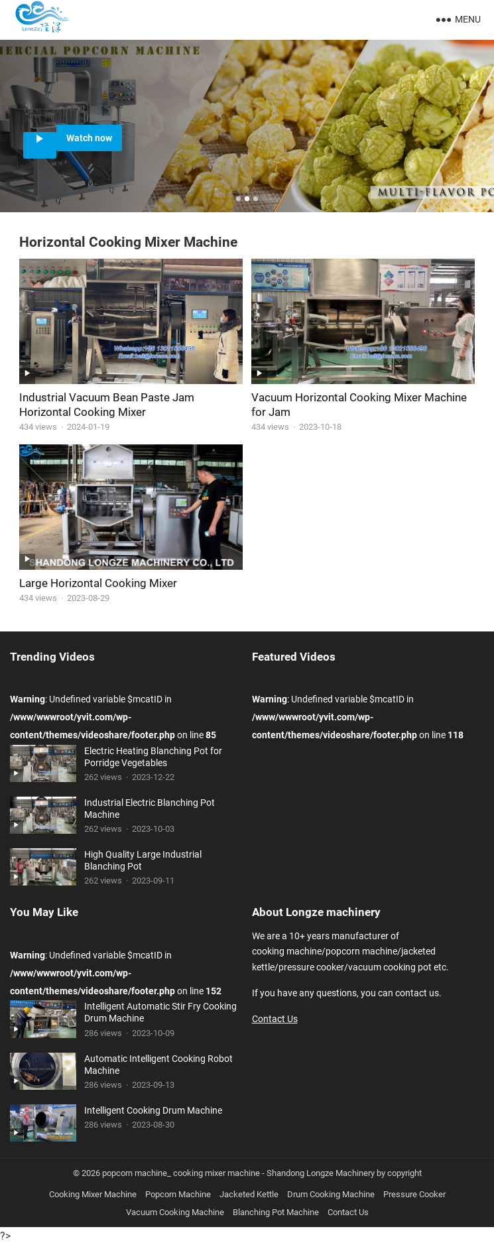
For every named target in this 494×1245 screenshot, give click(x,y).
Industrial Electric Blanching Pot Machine (149, 808)
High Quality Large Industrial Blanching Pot (143, 860)
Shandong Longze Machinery (321, 1173)
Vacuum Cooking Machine (175, 1212)
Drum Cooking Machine (331, 1194)
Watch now (89, 138)
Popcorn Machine (178, 1194)
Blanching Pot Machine (276, 1212)
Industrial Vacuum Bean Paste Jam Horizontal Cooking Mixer (106, 405)
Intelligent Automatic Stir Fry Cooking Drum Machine (160, 1012)
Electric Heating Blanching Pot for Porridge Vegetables (153, 757)
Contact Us (275, 1019)
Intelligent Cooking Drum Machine (153, 1110)
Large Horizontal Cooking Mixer (98, 583)
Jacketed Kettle (248, 1194)
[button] (238, 198)
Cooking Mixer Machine (93, 1194)
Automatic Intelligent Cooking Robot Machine (158, 1064)
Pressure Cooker (414, 1194)
